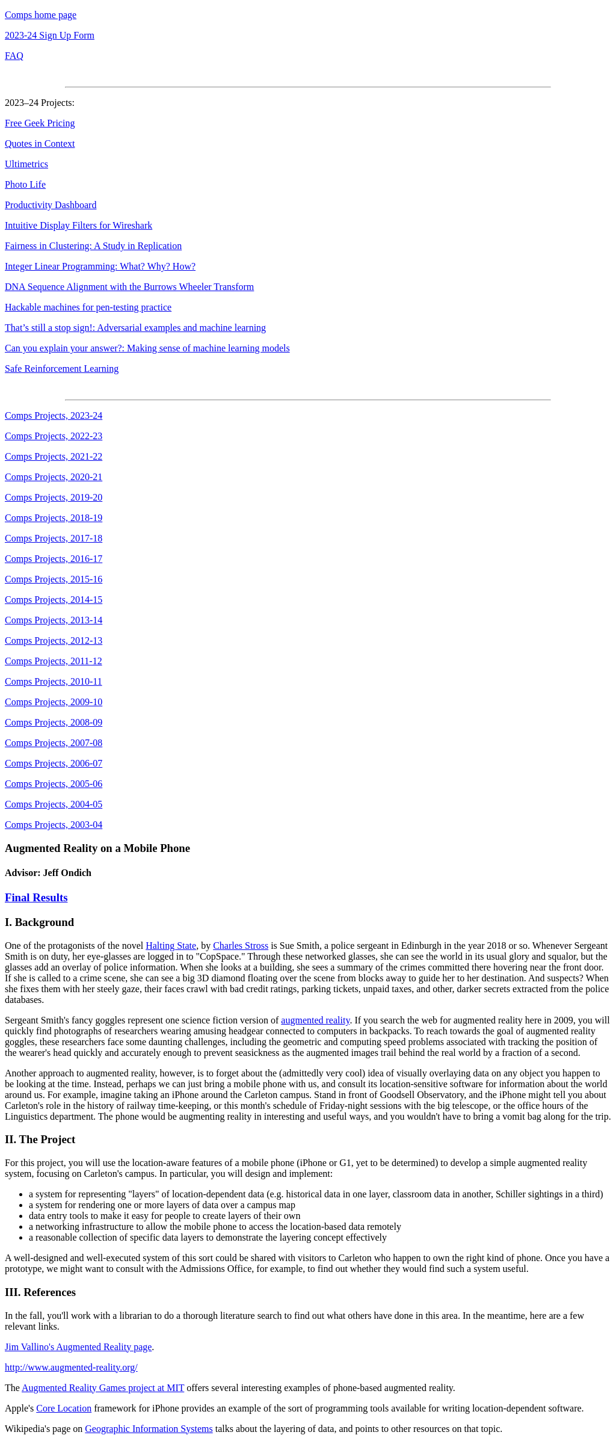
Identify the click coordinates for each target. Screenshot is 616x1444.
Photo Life (25, 184)
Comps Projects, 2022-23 (53, 436)
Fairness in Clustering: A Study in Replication (93, 246)
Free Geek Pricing (40, 123)
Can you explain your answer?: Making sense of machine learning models (147, 348)
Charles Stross (240, 945)
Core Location (63, 1408)
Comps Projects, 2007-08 (53, 743)
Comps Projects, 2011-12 (53, 661)
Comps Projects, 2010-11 (53, 681)
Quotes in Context (40, 143)
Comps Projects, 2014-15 (53, 599)
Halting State (171, 945)
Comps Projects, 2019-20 (53, 497)
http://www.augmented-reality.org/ (71, 1367)
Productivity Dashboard (50, 205)
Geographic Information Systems (148, 1429)
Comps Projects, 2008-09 (53, 722)
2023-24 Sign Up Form (49, 35)
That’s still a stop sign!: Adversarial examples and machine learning (135, 327)
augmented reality (315, 1020)
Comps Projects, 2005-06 (53, 784)
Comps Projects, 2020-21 (53, 477)
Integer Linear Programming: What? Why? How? (100, 266)
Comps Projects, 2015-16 (53, 579)
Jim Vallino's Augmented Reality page (78, 1347)
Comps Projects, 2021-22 (53, 456)
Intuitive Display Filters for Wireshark (78, 225)
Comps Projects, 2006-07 (53, 763)
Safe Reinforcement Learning (62, 368)
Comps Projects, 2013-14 (53, 620)
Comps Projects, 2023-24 (53, 415)
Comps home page (40, 15)
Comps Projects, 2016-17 (53, 559)
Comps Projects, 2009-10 (53, 702)
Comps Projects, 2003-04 (53, 824)
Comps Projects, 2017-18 (53, 538)
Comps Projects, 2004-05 (53, 804)
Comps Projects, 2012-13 (53, 640)
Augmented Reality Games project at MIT (103, 1388)
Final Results (36, 897)
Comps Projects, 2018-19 (53, 518)
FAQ (14, 56)
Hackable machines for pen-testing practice (88, 307)
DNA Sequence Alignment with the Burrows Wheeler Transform (129, 287)
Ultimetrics (26, 164)
